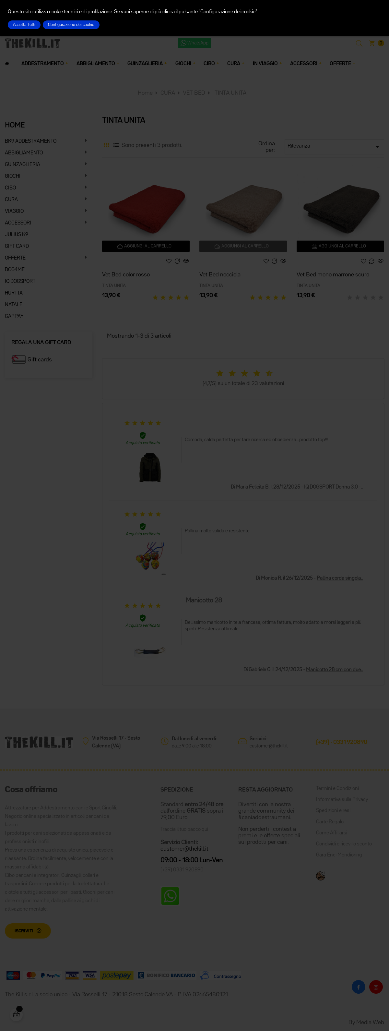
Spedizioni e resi (333, 810)
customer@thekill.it (269, 746)
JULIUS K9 (16, 235)
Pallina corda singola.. (340, 578)
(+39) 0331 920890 (182, 870)
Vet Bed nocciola (220, 274)
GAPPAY (14, 316)
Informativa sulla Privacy (342, 799)
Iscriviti (24, 931)
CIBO (10, 188)
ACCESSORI (18, 223)
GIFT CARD (17, 246)
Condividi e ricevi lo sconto (344, 844)
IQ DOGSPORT (20, 281)
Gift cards (40, 359)
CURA (11, 200)
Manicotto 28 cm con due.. (334, 670)
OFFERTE (15, 258)
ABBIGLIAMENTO (24, 153)
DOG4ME (15, 270)
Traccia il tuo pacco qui (184, 829)
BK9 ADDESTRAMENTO (30, 141)
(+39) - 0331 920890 (341, 742)
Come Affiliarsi (331, 833)
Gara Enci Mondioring (339, 855)
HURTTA (14, 293)
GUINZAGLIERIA (22, 165)
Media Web (370, 1022)
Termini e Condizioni (337, 788)
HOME (15, 125)
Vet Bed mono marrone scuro (333, 274)
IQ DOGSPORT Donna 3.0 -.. (333, 487)
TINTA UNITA (114, 286)
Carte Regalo (330, 822)
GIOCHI (12, 176)
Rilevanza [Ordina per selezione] (335, 147)
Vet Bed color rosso (126, 274)
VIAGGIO (14, 211)
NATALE (13, 305)
